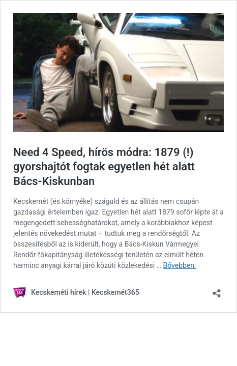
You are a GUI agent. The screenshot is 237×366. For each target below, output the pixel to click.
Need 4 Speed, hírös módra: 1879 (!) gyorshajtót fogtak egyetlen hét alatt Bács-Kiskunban (104, 167)
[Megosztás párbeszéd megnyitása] (217, 290)
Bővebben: (179, 265)
